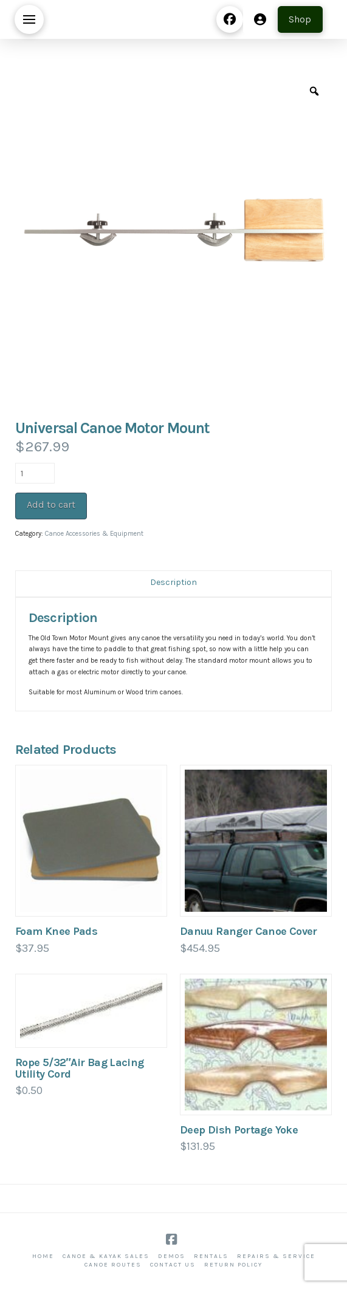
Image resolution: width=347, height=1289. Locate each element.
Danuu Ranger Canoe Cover (248, 931)
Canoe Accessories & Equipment (94, 534)
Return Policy (233, 1264)
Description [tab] (173, 582)
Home (43, 1256)
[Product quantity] (35, 473)
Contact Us (173, 1264)
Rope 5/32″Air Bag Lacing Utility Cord (79, 1068)
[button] (29, 19)
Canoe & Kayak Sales (106, 1256)
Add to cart (51, 504)
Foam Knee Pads (56, 931)
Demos (171, 1256)
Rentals (211, 1256)
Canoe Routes (113, 1264)
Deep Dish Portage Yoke (239, 1130)
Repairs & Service (276, 1256)
